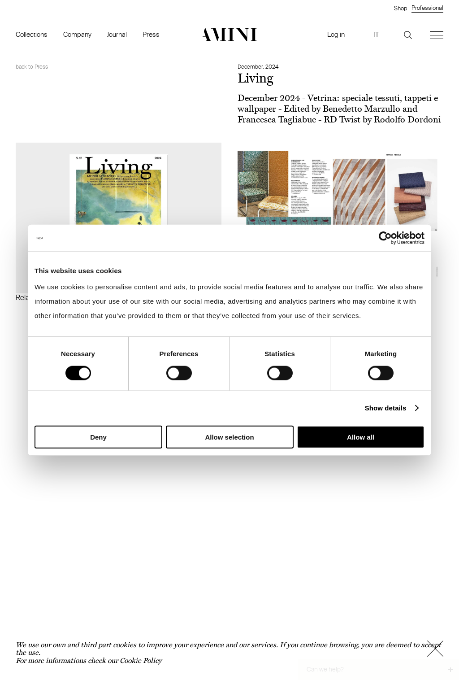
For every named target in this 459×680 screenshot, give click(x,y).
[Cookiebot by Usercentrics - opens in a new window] (385, 238)
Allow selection (229, 436)
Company (77, 34)
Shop (400, 8)
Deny (98, 436)
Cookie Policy (141, 660)
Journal (117, 34)
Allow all (360, 436)
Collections (32, 34)
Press (151, 34)
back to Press (32, 66)
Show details (386, 408)
